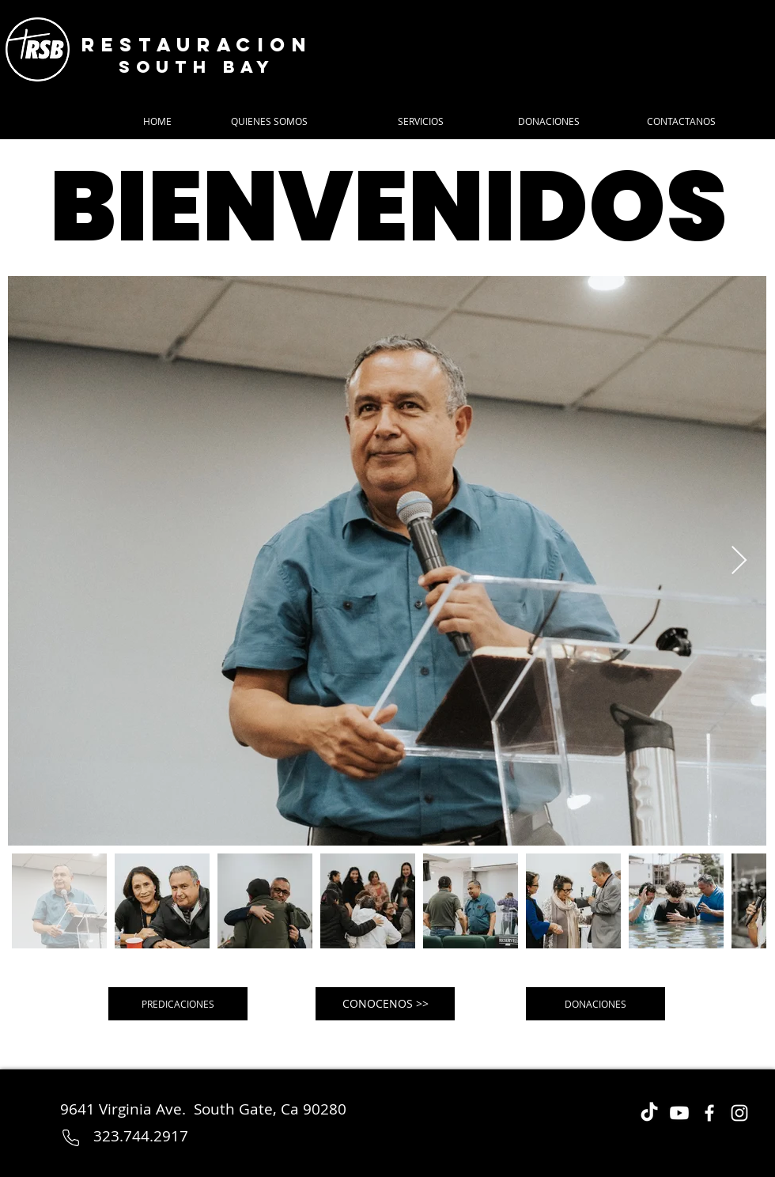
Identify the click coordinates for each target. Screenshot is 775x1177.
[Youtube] (679, 1113)
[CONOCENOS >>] (385, 1003)
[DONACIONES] (595, 1003)
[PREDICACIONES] (178, 1003)
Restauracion (196, 44)
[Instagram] (739, 1113)
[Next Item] (739, 561)
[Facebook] (709, 1113)
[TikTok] (649, 1113)
